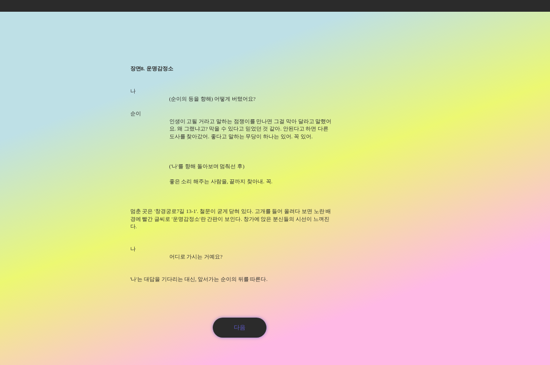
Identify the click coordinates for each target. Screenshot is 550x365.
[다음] (239, 328)
